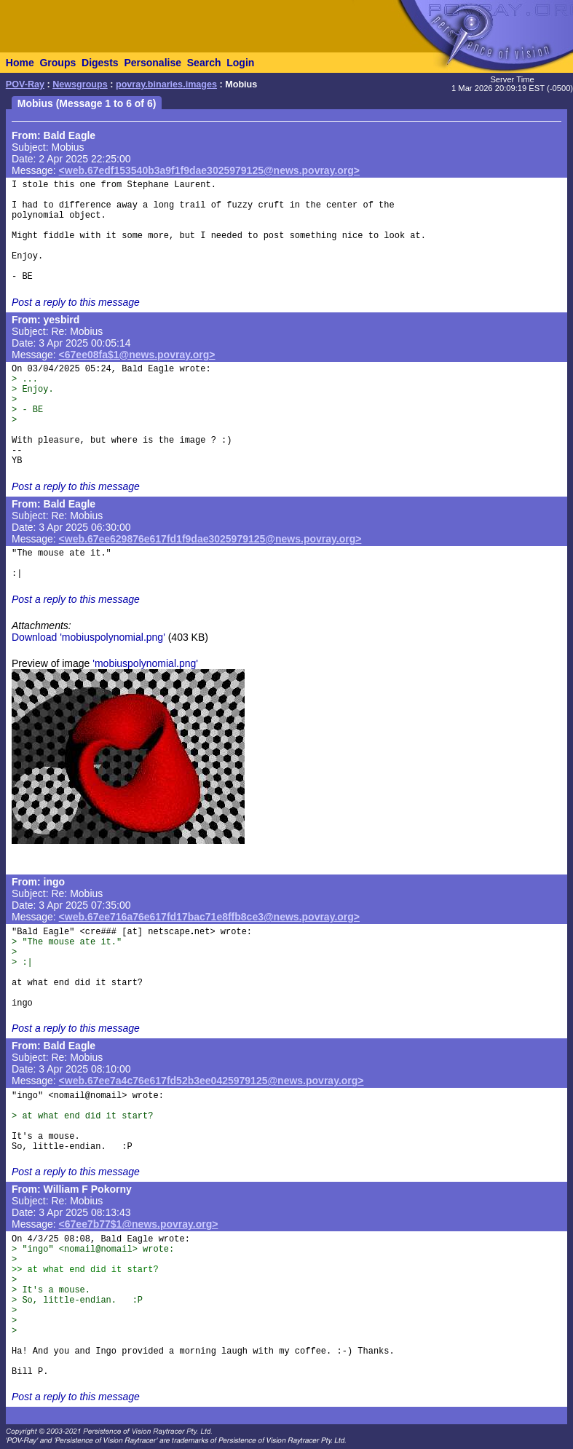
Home (20, 62)
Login (240, 62)
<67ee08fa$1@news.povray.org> (137, 354)
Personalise (152, 62)
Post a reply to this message (76, 302)
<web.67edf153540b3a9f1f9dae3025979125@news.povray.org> (209, 170)
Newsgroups (80, 84)
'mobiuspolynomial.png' (145, 663)
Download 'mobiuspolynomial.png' (88, 637)
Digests (100, 62)
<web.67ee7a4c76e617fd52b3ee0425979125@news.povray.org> (211, 1080)
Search (204, 62)
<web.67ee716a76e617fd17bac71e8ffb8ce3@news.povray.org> (209, 917)
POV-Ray (25, 84)
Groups (57, 62)
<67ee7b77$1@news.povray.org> (138, 1224)
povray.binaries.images (166, 84)
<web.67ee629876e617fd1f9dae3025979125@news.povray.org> (210, 539)
